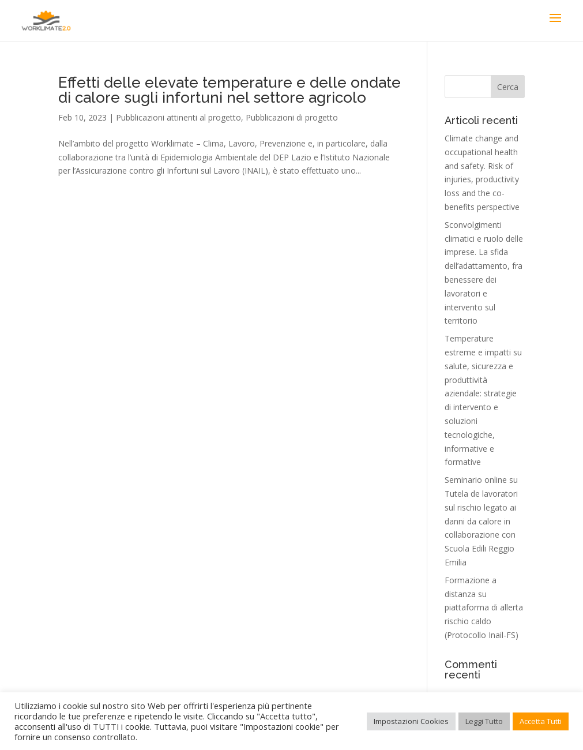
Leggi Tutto (484, 721)
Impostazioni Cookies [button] (411, 721)
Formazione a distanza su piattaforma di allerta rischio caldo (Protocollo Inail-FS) (484, 607)
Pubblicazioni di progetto (292, 117)
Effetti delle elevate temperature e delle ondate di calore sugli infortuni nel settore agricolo (229, 90)
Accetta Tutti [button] (541, 721)
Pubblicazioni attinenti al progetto (178, 117)
